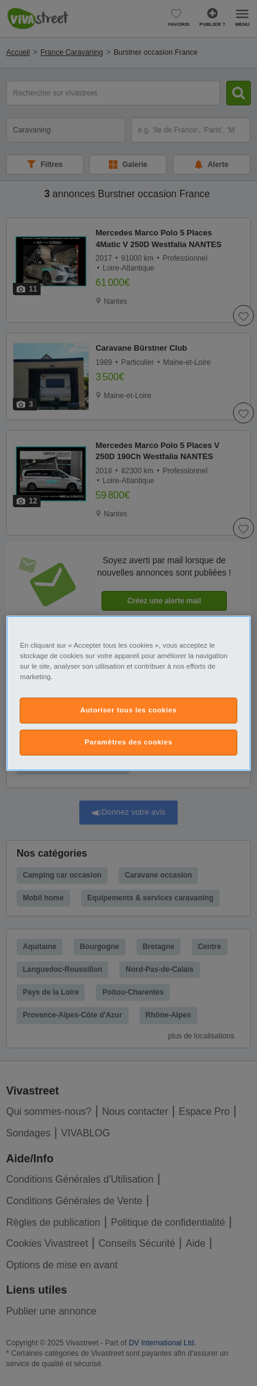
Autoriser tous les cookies (128, 710)
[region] (128, 692)
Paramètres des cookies (129, 742)
